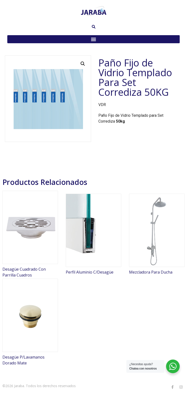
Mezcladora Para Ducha (150, 272)
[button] (93, 39)
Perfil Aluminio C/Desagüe (89, 272)
